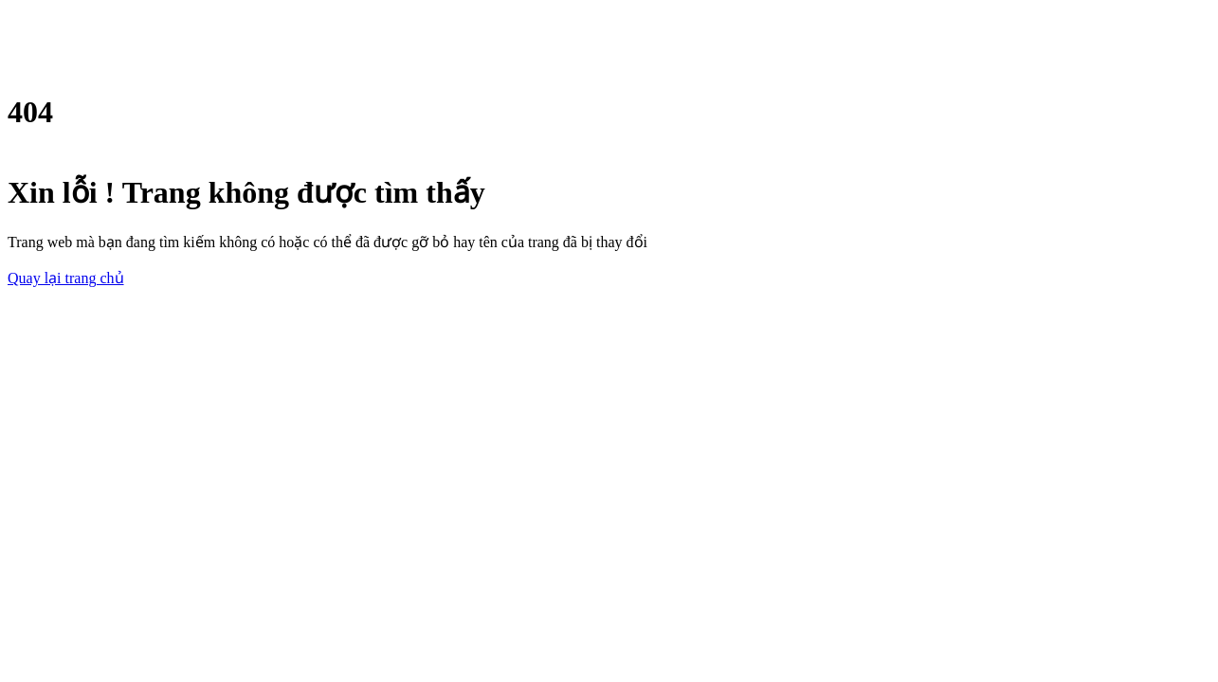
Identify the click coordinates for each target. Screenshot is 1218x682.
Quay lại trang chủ (66, 278)
